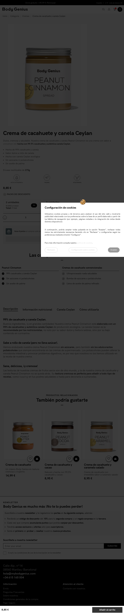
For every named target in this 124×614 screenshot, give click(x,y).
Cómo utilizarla (89, 309)
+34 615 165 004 (13, 577)
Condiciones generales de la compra (20, 599)
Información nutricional (37, 309)
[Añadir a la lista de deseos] (30, 459)
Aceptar (113, 250)
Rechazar (51, 250)
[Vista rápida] (37, 459)
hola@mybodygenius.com (19, 573)
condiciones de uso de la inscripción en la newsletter (39, 553)
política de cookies (84, 243)
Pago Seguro (9, 603)
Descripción (10, 309)
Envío (6, 589)
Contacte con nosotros (74, 589)
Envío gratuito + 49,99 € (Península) (40, 3)
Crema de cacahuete (18, 464)
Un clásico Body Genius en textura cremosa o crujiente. (22, 470)
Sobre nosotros (10, 596)
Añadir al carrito (107, 609)
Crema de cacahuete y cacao (58, 466)
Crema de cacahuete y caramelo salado (97, 466)
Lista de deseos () (114, 3)
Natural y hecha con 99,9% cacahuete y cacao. (58, 473)
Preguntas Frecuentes (13, 592)
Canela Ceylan (66, 309)
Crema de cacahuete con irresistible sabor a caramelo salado (101, 473)
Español (100, 3)
